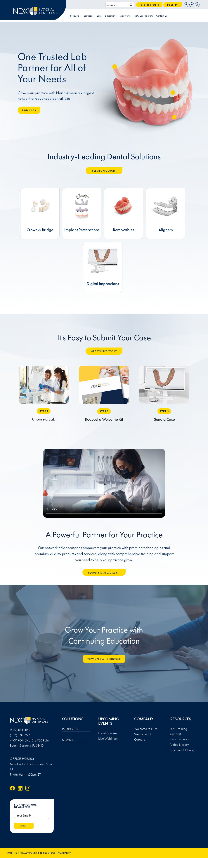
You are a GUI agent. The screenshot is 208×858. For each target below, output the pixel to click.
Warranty (64, 852)
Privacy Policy (28, 852)
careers (172, 5)
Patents (12, 852)
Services (88, 15)
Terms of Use (47, 852)
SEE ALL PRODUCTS (104, 170)
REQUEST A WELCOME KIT (104, 572)
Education (111, 15)
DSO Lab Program (143, 15)
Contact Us (161, 15)
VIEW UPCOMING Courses (104, 658)
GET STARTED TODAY (104, 351)
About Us (125, 15)
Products (75, 15)
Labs (99, 15)
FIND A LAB (29, 110)
